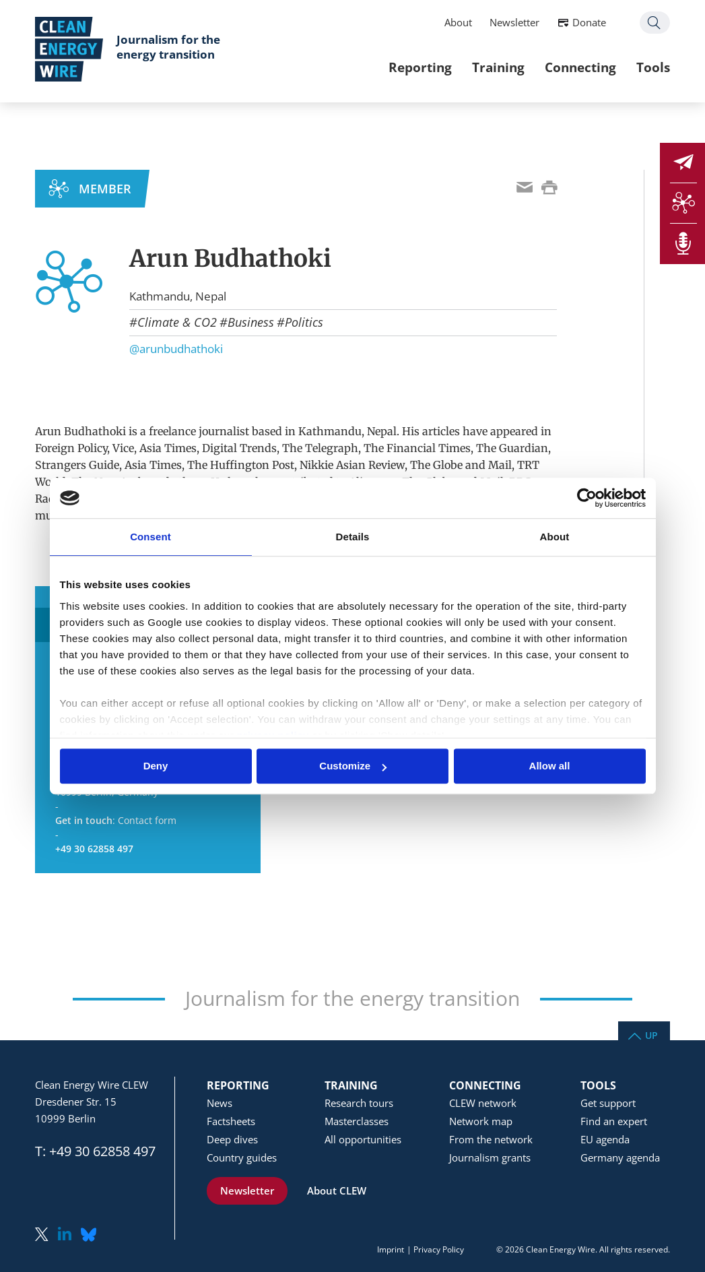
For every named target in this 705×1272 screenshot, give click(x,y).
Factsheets (231, 1121)
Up (651, 1034)
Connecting (580, 67)
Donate (589, 22)
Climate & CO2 (177, 322)
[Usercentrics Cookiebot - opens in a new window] (587, 498)
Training (498, 67)
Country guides (242, 1157)
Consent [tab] (150, 536)
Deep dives (232, 1139)
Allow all (549, 766)
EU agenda (605, 1139)
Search (655, 22)
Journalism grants (490, 1157)
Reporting (420, 67)
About (458, 22)
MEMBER (105, 189)
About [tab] (555, 536)
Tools (653, 67)
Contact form (147, 820)
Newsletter (514, 22)
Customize (353, 766)
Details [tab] (353, 536)
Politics (304, 322)
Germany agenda (620, 1157)
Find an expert (613, 1121)
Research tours (359, 1103)
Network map (480, 1121)
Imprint (390, 1249)
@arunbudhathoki (176, 348)
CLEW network (482, 1103)
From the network (491, 1139)
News (219, 1103)
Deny (155, 766)
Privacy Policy (438, 1249)
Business (251, 322)
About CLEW (336, 1190)
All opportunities (363, 1139)
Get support (608, 1103)
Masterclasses (357, 1121)
